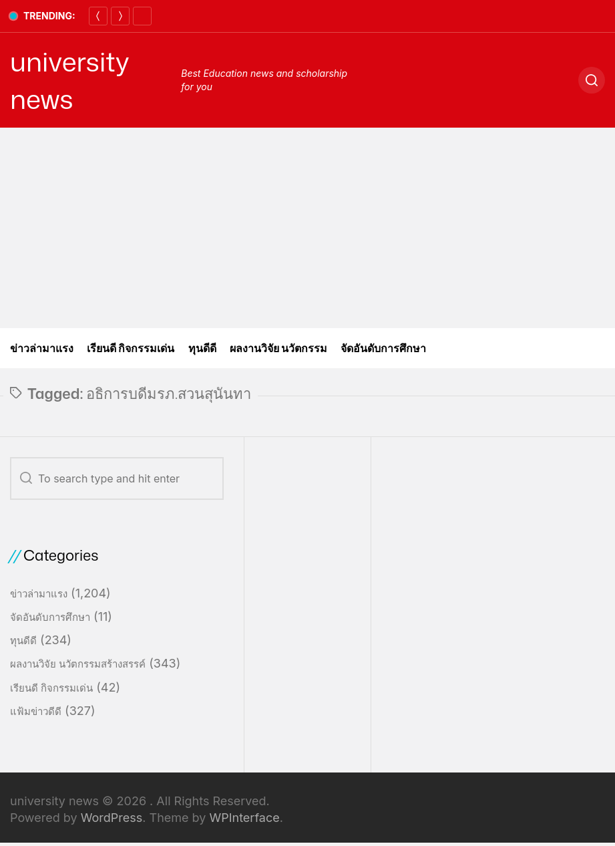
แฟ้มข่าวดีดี (35, 711)
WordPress (112, 818)
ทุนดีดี (202, 348)
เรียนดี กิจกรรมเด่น (131, 348)
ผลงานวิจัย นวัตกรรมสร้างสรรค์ (78, 664)
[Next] (120, 16)
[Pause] (142, 16)
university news (70, 80)
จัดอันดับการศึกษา (383, 348)
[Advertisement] (307, 227)
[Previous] (98, 16)
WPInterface (244, 818)
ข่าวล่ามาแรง (41, 348)
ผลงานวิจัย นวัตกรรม (279, 348)
